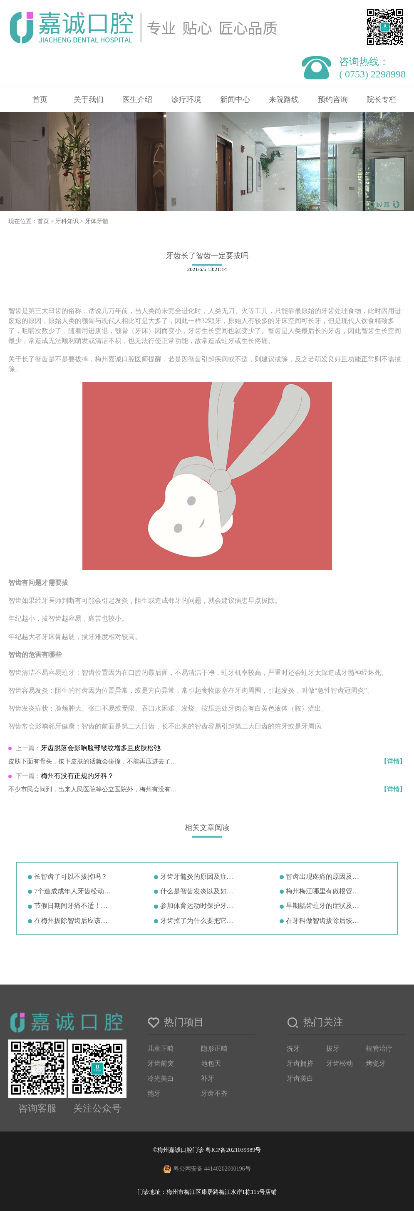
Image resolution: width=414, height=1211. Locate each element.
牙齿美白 (300, 1078)
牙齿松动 (339, 1063)
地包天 (211, 1063)
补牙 (207, 1078)
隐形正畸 (214, 1048)
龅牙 (154, 1093)
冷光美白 (160, 1078)
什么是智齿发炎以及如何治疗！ (200, 891)
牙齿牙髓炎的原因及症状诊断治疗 (200, 876)
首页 (39, 99)
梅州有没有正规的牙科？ (77, 775)
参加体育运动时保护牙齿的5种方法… (200, 905)
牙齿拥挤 (300, 1063)
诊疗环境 (186, 99)
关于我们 (89, 99)
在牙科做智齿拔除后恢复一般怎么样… (325, 920)
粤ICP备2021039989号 (233, 1150)
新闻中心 (235, 99)
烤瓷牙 (376, 1063)
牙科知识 (67, 221)
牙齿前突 (160, 1063)
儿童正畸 (160, 1048)
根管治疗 (379, 1048)
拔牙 (333, 1048)
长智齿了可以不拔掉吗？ (70, 876)
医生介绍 (137, 99)
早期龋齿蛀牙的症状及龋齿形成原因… (325, 905)
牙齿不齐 (214, 1093)
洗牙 (293, 1048)
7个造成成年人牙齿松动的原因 (74, 891)
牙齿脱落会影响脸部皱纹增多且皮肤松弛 (101, 747)
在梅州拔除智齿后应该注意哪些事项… (74, 920)
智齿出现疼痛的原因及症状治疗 (325, 876)
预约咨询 (333, 99)
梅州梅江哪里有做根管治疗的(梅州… (325, 891)
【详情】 (393, 761)
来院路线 (284, 99)
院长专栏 (382, 99)
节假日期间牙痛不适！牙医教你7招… (74, 905)
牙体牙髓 (96, 221)
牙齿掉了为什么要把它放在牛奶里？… (200, 920)
